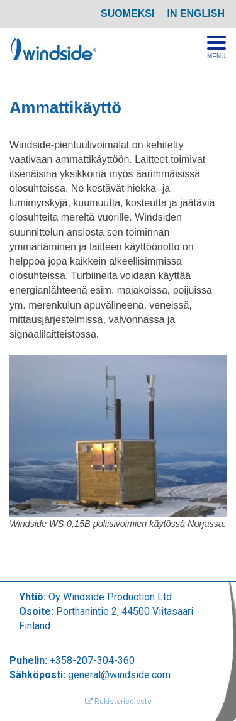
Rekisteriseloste (118, 701)
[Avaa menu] (216, 48)
